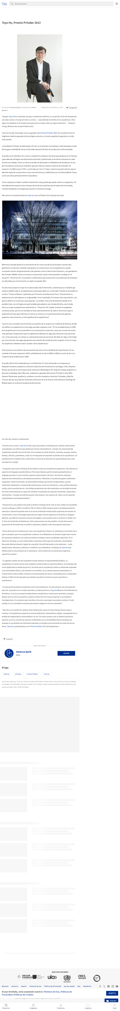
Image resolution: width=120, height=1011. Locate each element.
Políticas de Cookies (23, 994)
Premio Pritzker (46, 133)
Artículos (18, 674)
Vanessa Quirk (23, 652)
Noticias (6, 674)
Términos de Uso (51, 991)
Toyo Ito (12, 116)
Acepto (112, 993)
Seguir (66, 653)
